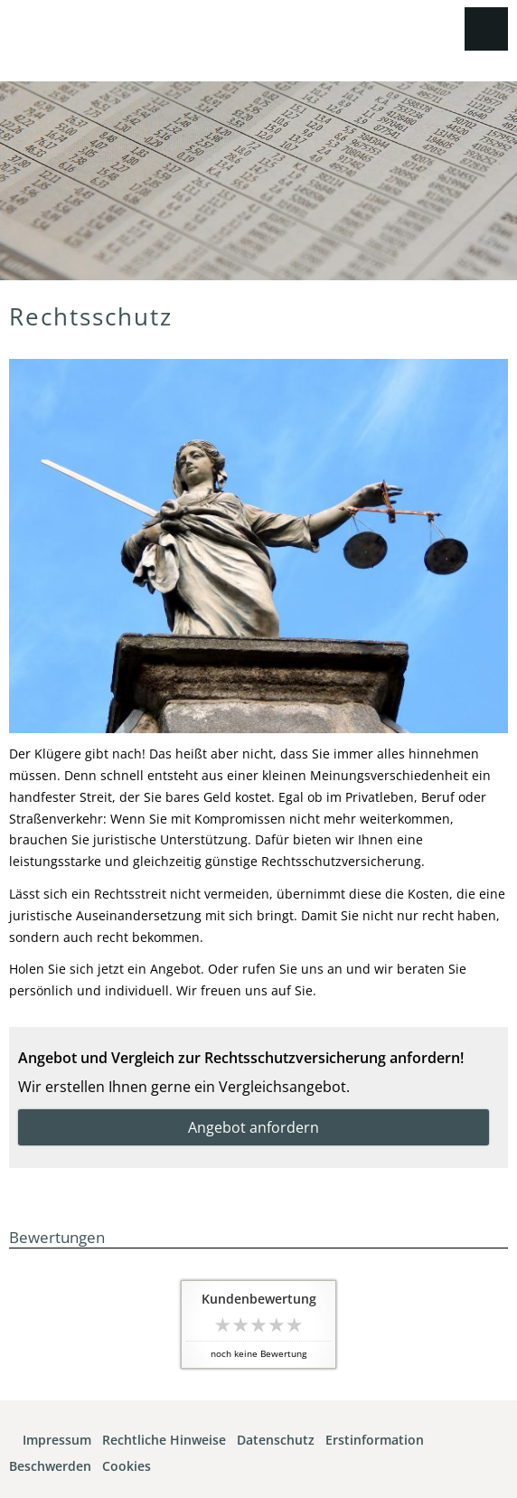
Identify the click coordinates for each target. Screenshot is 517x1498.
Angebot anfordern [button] (253, 1127)
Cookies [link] (126, 1465)
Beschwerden (50, 1465)
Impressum (57, 1439)
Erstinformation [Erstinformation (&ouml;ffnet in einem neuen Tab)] (374, 1439)
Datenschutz (276, 1439)
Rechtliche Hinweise (164, 1439)
